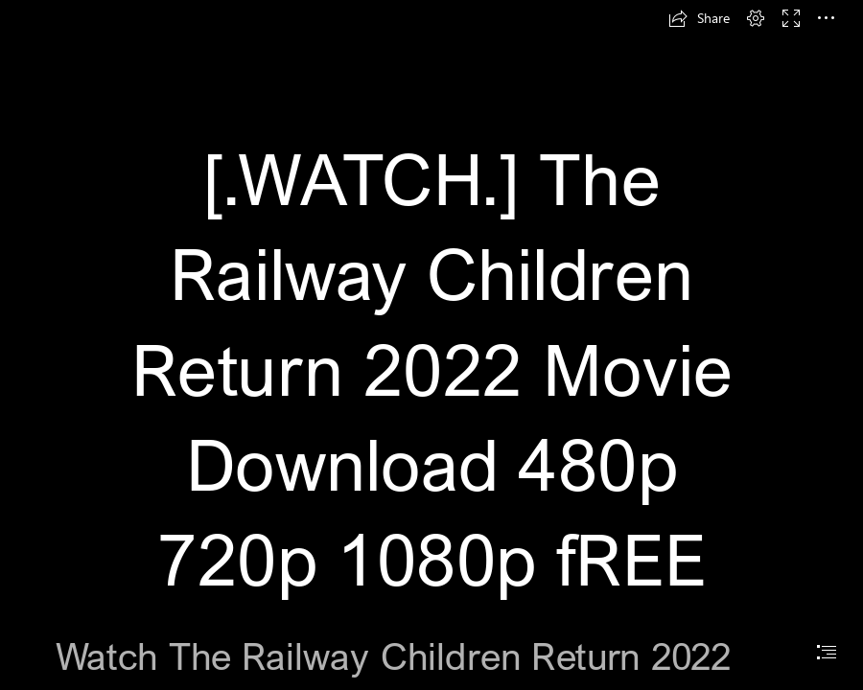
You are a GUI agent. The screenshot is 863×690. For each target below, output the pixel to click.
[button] (699, 18)
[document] (431, 345)
